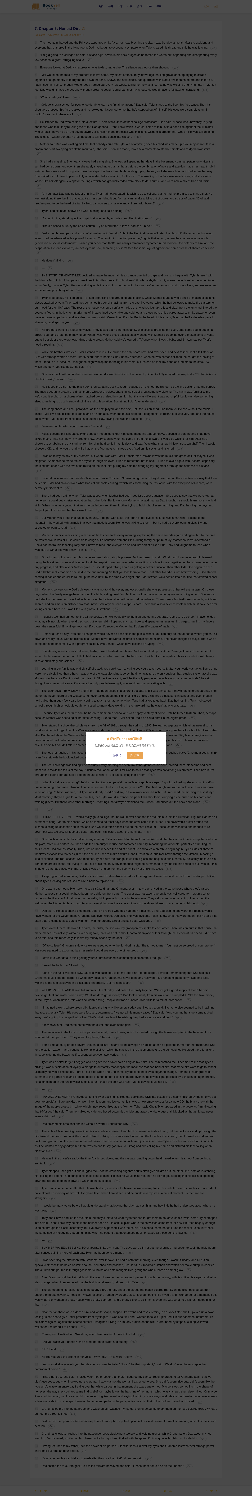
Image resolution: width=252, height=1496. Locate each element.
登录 (206, 6)
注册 (216, 6)
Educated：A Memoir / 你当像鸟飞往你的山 (59, 35)
